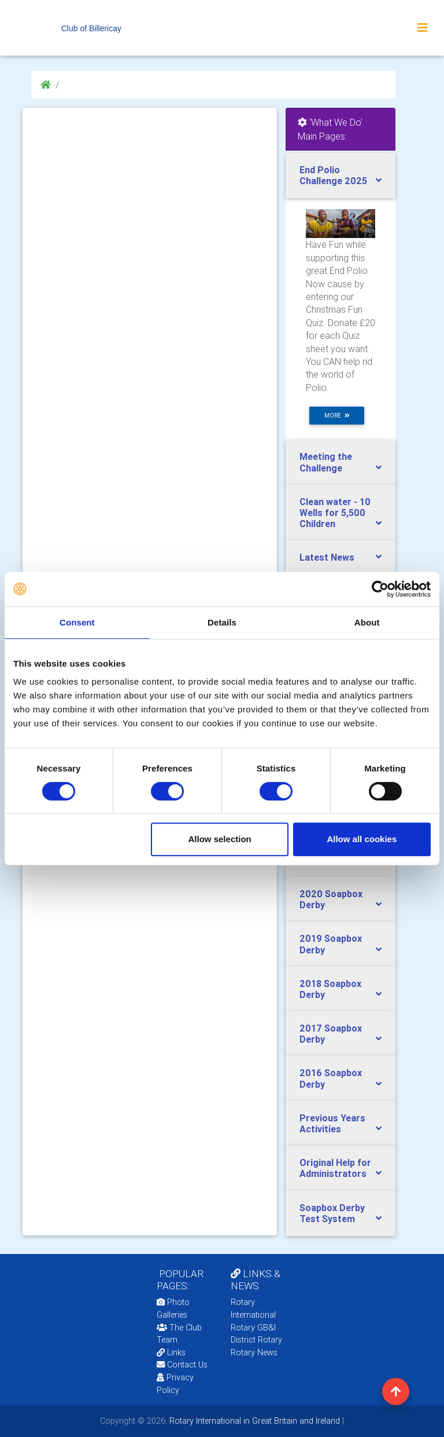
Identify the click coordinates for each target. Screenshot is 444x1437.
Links (171, 1352)
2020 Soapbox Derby (330, 899)
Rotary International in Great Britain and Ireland (253, 1421)
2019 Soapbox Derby (330, 944)
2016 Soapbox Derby (330, 1078)
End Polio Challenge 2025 (333, 175)
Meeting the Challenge (325, 462)
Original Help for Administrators (335, 1168)
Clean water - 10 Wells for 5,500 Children (335, 512)
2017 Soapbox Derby (330, 1033)
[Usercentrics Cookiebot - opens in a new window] (380, 589)
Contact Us (182, 1364)
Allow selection (219, 839)
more (337, 415)
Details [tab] (222, 622)
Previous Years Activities (332, 1123)
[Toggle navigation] (422, 28)
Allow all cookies (362, 839)
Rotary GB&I (253, 1327)
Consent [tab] (77, 622)
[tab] (340, 175)
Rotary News (254, 1352)
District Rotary (256, 1339)
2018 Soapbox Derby (330, 989)
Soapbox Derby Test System (332, 1213)
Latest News (326, 557)
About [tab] (367, 622)
